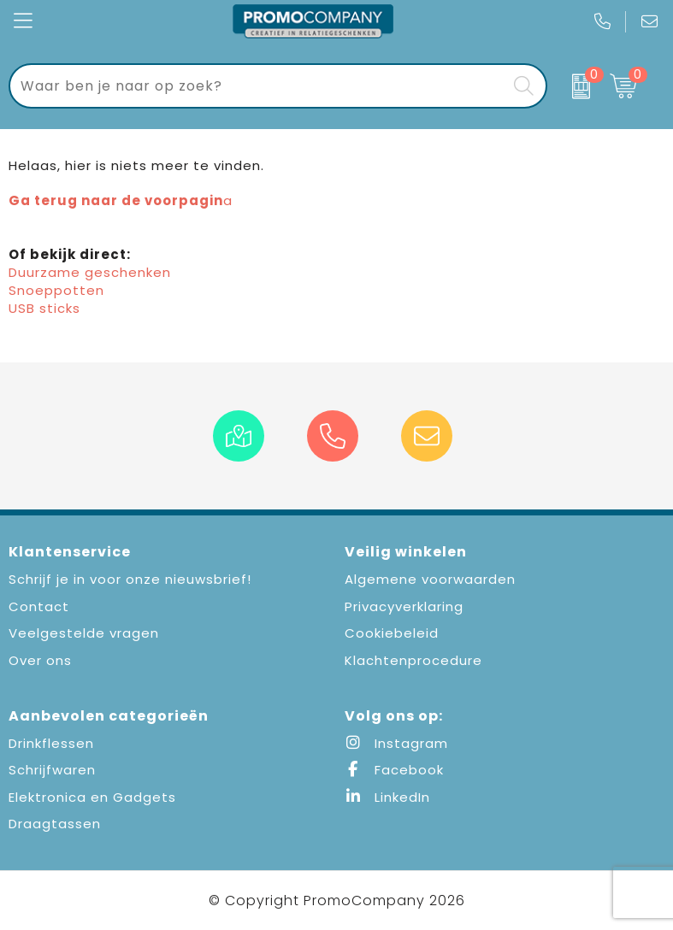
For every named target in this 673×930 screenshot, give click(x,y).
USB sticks (44, 308)
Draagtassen (55, 824)
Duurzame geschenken (90, 272)
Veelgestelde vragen (84, 633)
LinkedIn (387, 797)
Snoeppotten (56, 290)
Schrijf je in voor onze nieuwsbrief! (130, 579)
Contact (39, 606)
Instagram (396, 743)
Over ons (40, 660)
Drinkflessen (51, 743)
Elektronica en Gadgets (92, 797)
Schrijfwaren (52, 770)
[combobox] (258, 85)
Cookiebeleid (392, 633)
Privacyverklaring (404, 606)
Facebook (394, 770)
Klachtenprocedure (413, 660)
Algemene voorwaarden (430, 579)
